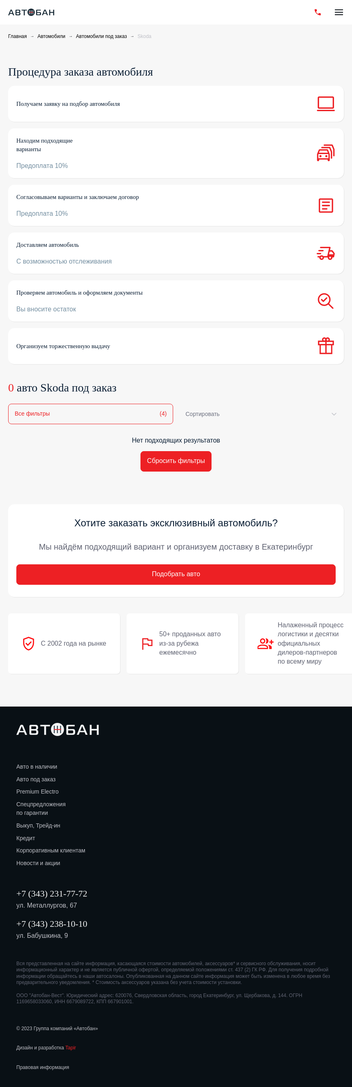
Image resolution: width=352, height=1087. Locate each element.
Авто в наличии (36, 766)
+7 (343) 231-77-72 (51, 893)
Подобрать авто (176, 573)
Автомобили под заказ (101, 36)
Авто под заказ (36, 779)
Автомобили (51, 36)
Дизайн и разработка (46, 1048)
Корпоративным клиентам (50, 850)
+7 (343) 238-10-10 (51, 924)
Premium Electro (37, 791)
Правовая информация (42, 1067)
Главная (17, 36)
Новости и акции (38, 863)
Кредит (25, 838)
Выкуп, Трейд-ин (38, 825)
